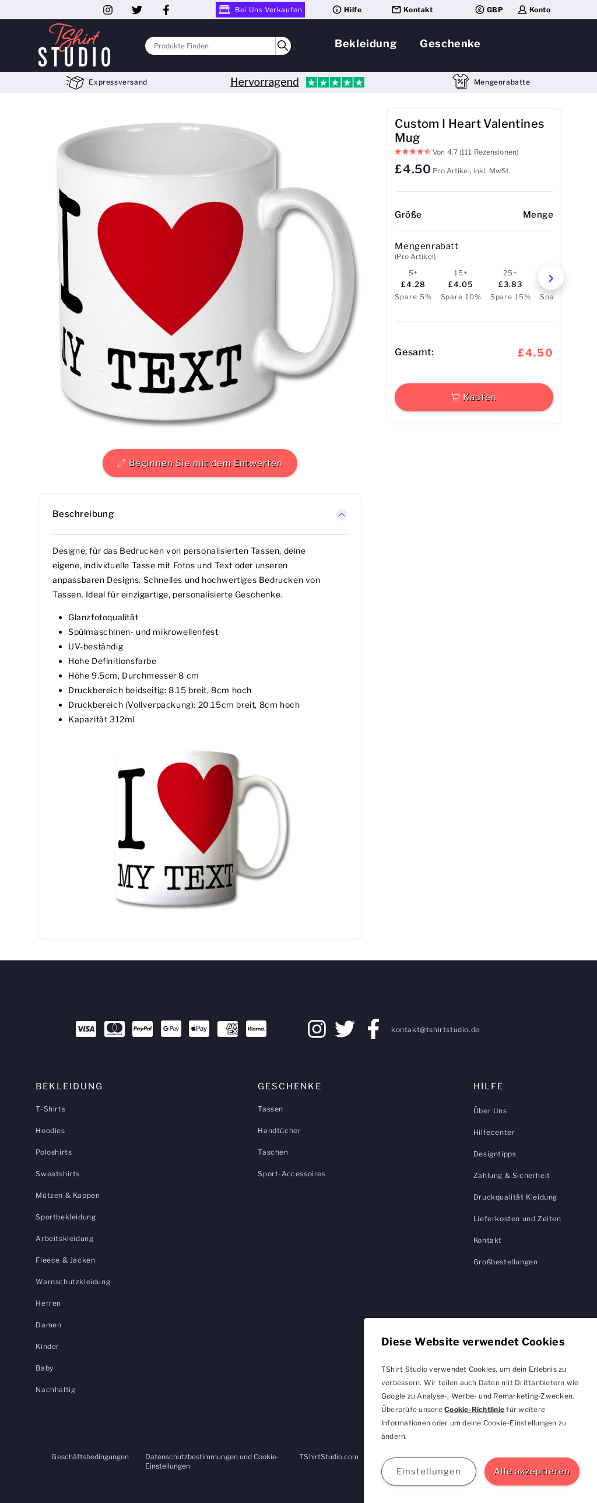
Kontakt (412, 9)
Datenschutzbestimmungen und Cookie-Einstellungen (212, 1461)
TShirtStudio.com (329, 1456)
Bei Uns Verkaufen (260, 9)
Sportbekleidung (66, 1216)
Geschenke (450, 43)
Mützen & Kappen (68, 1195)
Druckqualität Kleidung (515, 1197)
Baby (44, 1368)
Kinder (47, 1346)
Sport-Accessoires (291, 1173)
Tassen (270, 1108)
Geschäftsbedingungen (90, 1456)
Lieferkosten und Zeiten (517, 1218)
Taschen (273, 1152)
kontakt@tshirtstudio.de (435, 1029)
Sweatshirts (58, 1173)
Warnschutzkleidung (73, 1281)
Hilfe (346, 9)
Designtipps (495, 1153)
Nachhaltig (55, 1389)
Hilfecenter (494, 1132)
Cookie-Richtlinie (474, 1409)
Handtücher (279, 1130)
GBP (489, 9)
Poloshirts (54, 1152)
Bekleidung (365, 43)
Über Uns (490, 1110)
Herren (48, 1303)
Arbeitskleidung (64, 1238)
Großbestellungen (505, 1261)
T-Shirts (50, 1108)
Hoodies (50, 1130)
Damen (48, 1324)
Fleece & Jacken (65, 1260)
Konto (534, 9)
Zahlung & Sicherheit (511, 1175)
